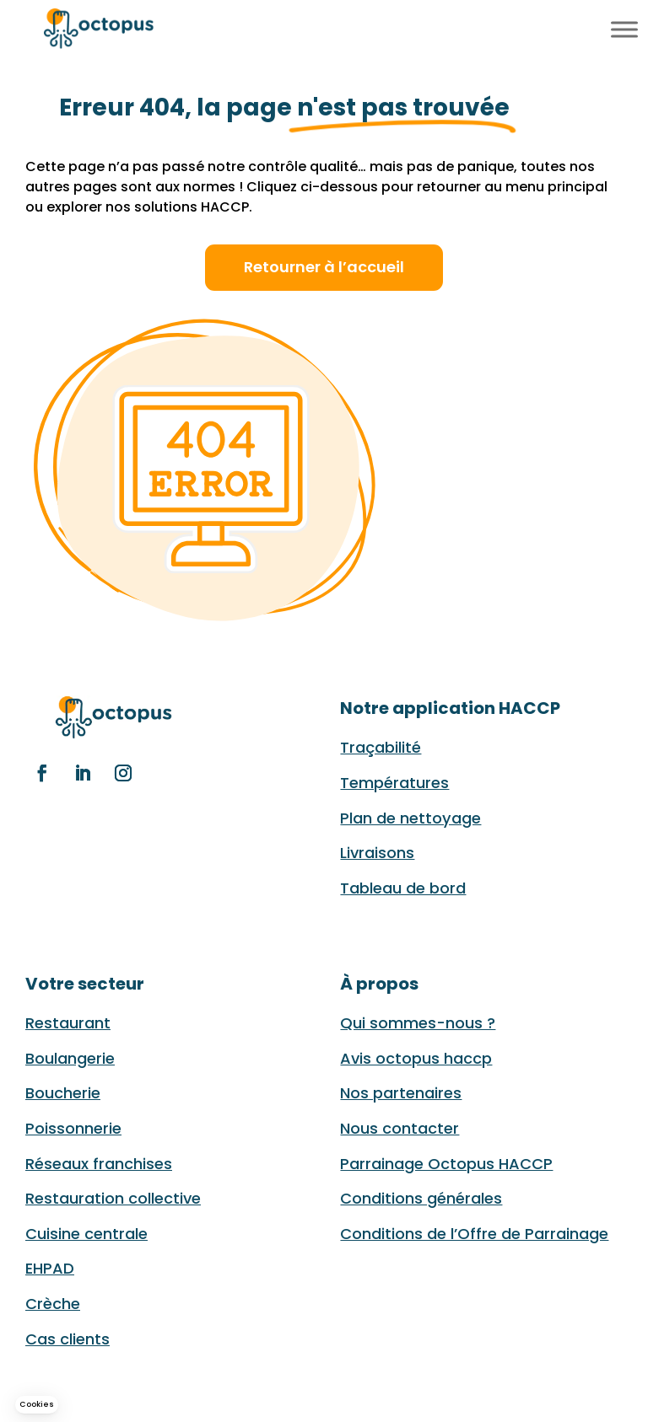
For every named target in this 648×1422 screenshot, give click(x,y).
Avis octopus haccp (416, 1058)
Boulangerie (70, 1058)
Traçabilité (380, 747)
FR (563, 27)
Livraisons (377, 852)
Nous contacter (399, 1128)
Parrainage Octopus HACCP (446, 1163)
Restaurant (68, 1022)
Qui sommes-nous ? (417, 1022)
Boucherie (62, 1092)
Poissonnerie (73, 1128)
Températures (394, 782)
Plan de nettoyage (410, 818)
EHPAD (49, 1268)
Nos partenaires (401, 1092)
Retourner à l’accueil (324, 266)
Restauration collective (113, 1198)
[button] (36, 1405)
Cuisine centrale (86, 1233)
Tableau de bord (403, 888)
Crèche (52, 1303)
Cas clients (67, 1339)
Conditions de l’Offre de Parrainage (474, 1233)
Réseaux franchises (98, 1163)
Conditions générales (421, 1198)
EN (583, 27)
